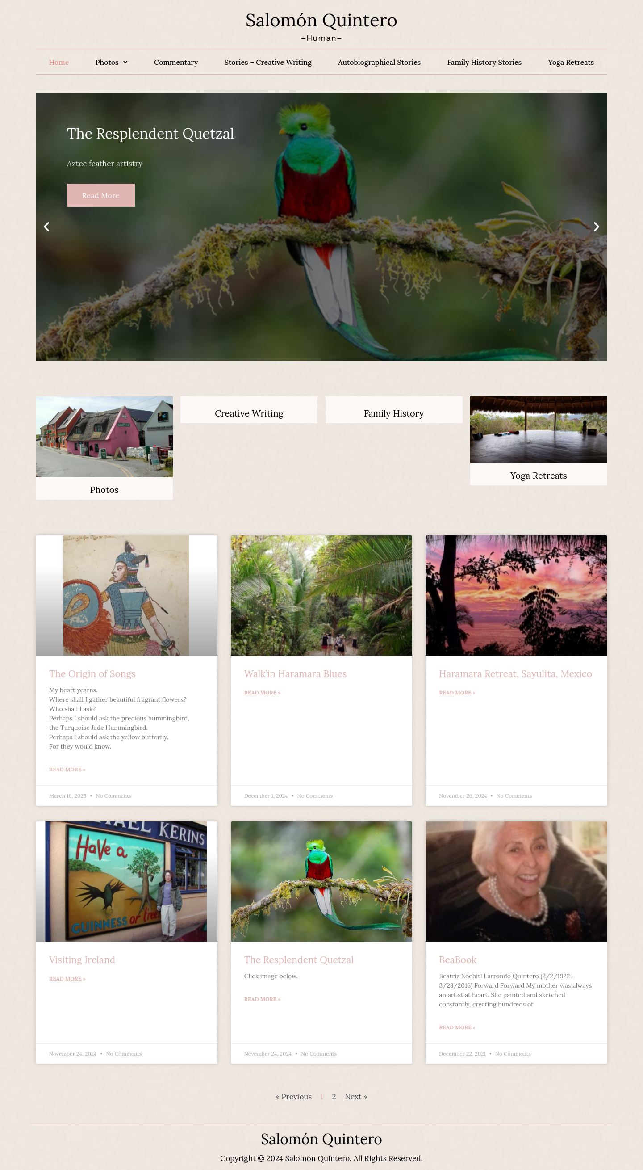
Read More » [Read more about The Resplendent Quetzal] (262, 999)
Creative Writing (249, 413)
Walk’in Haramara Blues (295, 674)
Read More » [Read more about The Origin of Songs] (67, 769)
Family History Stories (484, 62)
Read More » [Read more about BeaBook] (457, 1027)
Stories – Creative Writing (268, 62)
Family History (394, 413)
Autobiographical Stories (379, 62)
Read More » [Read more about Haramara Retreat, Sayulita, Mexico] (457, 692)
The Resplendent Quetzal (299, 960)
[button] (46, 226)
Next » (356, 1097)
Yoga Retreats (571, 62)
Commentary (176, 62)
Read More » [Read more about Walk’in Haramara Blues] (262, 692)
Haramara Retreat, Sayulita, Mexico (515, 674)
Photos (112, 62)
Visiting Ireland (82, 960)
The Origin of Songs (92, 674)
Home (59, 62)
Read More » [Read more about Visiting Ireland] (67, 978)
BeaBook (457, 960)
